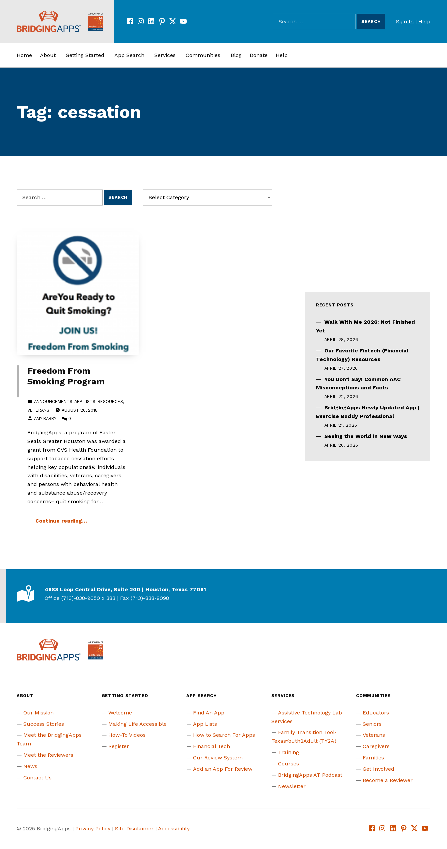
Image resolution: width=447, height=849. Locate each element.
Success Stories (43, 724)
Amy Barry (45, 418)
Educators (376, 712)
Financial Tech (211, 746)
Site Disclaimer (134, 828)
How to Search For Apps (224, 735)
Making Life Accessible (137, 724)
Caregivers (376, 746)
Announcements (53, 401)
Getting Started (85, 55)
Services (165, 55)
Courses (288, 763)
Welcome (120, 712)
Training (288, 752)
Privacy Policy (92, 828)
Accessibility (174, 828)
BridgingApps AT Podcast (310, 775)
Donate (259, 55)
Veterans (38, 410)
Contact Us (37, 777)
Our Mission (38, 712)
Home (24, 55)
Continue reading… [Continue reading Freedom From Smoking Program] (61, 521)
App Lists (84, 401)
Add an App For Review (222, 769)
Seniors (372, 724)
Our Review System (218, 757)
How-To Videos (127, 735)
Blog (236, 55)
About (48, 55)
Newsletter (292, 786)
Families (373, 757)
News (30, 766)
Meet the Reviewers (48, 755)
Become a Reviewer (388, 780)
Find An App (208, 712)
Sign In (405, 21)
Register (118, 746)
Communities (203, 55)
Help (424, 21)
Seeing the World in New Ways (365, 436)
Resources (110, 401)
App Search (129, 55)
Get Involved (378, 769)
